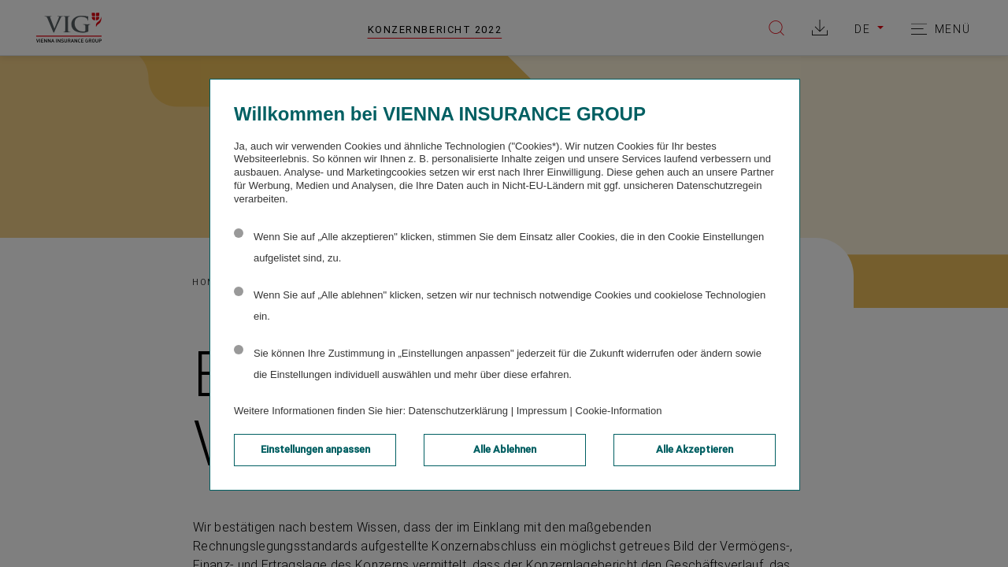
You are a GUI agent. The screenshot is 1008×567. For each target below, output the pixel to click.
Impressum (542, 411)
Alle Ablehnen (504, 449)
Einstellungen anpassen (315, 449)
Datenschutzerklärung (458, 411)
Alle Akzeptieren (694, 449)
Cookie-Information (619, 411)
